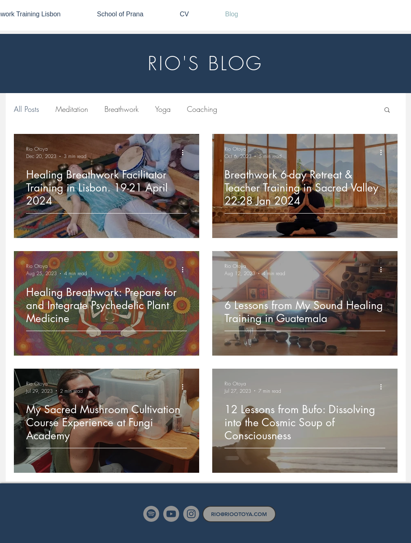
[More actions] (186, 152)
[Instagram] (191, 514)
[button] (387, 110)
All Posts (26, 109)
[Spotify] (151, 514)
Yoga (163, 109)
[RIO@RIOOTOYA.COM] (239, 514)
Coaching (202, 109)
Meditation (72, 109)
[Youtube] (171, 514)
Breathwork (121, 109)
